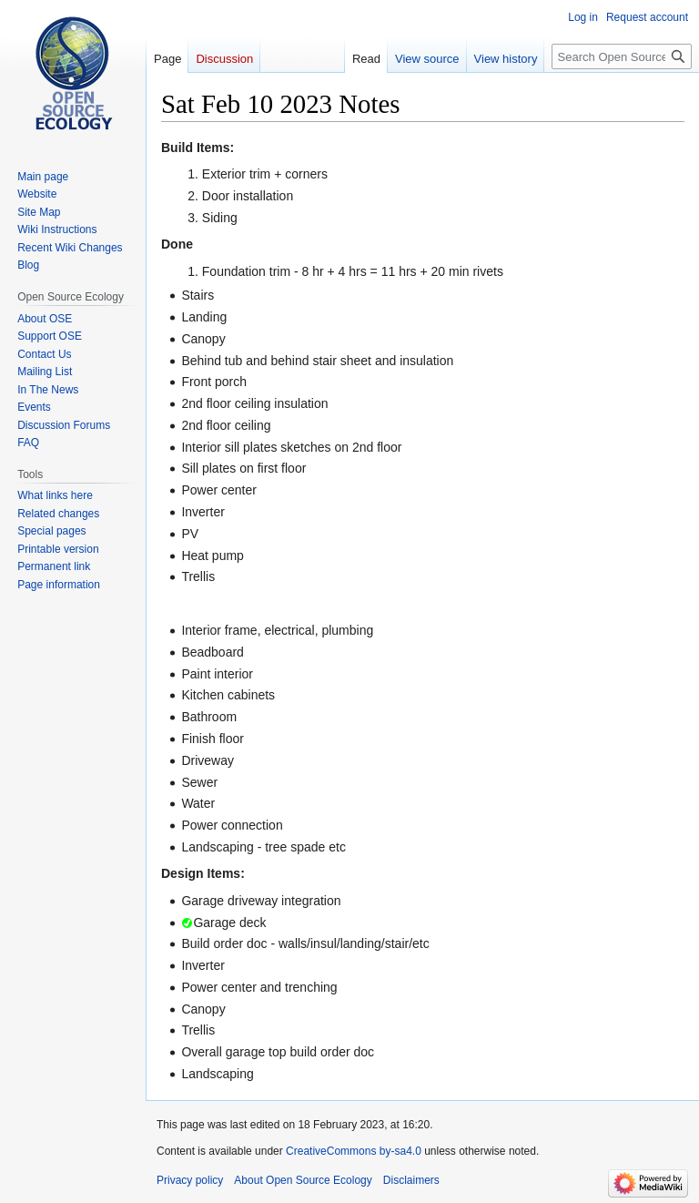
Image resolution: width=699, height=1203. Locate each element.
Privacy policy (190, 1180)
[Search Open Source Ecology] (622, 56)
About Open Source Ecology (302, 1180)
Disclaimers (411, 1180)
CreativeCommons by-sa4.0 (353, 1151)
